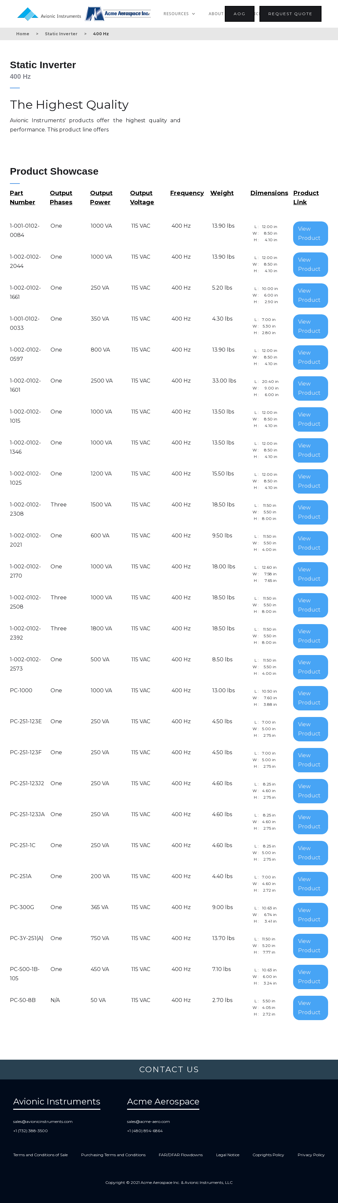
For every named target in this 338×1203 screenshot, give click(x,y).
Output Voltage (142, 197)
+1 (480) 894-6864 (145, 1130)
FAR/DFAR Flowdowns (181, 1154)
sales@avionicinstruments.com (43, 1121)
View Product (309, 233)
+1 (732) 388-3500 (30, 1130)
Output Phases (61, 197)
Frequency (187, 193)
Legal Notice (227, 1154)
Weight (222, 193)
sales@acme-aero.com (148, 1121)
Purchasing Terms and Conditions (113, 1154)
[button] (179, 14)
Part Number (22, 197)
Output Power (101, 197)
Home (22, 33)
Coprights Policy (268, 1154)
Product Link (306, 197)
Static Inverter (61, 33)
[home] (51, 13)
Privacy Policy (311, 1154)
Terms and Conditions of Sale (40, 1154)
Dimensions (269, 193)
